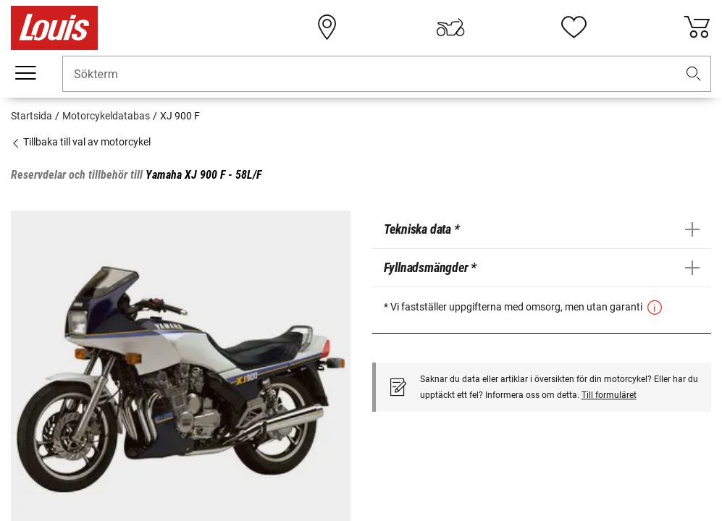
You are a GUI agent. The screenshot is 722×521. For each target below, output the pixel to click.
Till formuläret (609, 395)
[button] (693, 74)
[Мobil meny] (25, 73)
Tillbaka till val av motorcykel (81, 142)
